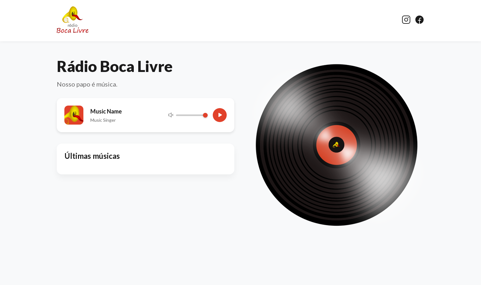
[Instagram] (406, 20)
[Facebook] (419, 20)
